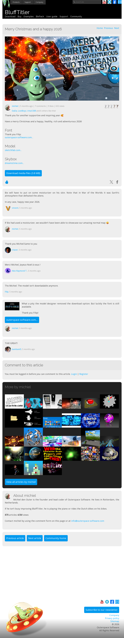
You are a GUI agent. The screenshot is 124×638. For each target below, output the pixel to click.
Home (100, 28)
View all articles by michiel (21, 482)
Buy (19, 16)
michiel (15, 106)
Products (16, 2)
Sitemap (114, 621)
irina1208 (31, 110)
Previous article (15, 538)
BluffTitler (17, 12)
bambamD (16, 349)
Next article (34, 538)
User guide (51, 16)
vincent (15, 208)
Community (76, 16)
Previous (108, 28)
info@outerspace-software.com (87, 520)
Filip (6, 291)
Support (28, 2)
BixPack (40, 16)
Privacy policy (112, 618)
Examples (29, 16)
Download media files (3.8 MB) (23, 173)
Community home (56, 538)
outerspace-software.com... (19, 137)
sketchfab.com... (13, 150)
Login (74, 374)
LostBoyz (22, 110)
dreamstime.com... (14, 163)
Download (10, 16)
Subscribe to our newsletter (102, 609)
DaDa (14, 110)
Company (39, 2)
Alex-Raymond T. (19, 270)
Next (116, 28)
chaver (15, 249)
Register (83, 374)
